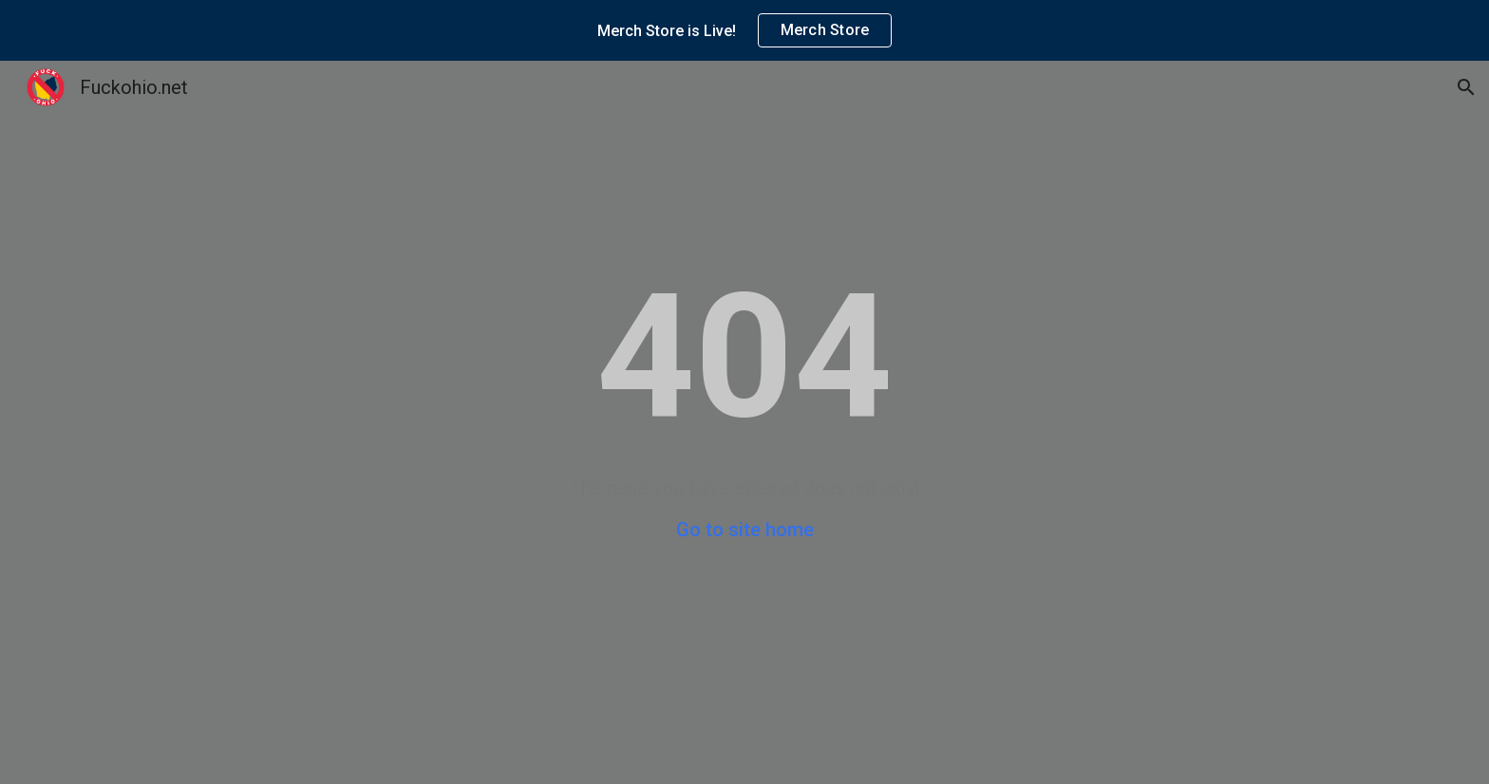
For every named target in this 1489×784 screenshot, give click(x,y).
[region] (744, 30)
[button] (1466, 87)
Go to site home (745, 529)
